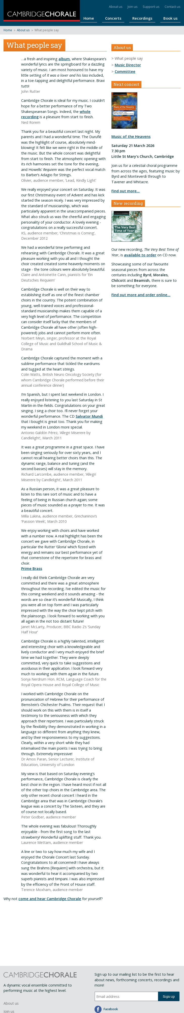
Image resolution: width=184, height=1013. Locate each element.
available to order (140, 255)
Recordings (149, 18)
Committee (125, 71)
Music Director (128, 65)
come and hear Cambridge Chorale (49, 898)
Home (106, 18)
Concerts (125, 18)
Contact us (172, 7)
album (64, 58)
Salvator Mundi (89, 416)
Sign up (169, 996)
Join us (133, 7)
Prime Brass (31, 568)
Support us (151, 7)
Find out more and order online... (140, 294)
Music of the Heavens (130, 136)
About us (115, 7)
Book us (172, 18)
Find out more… (125, 191)
